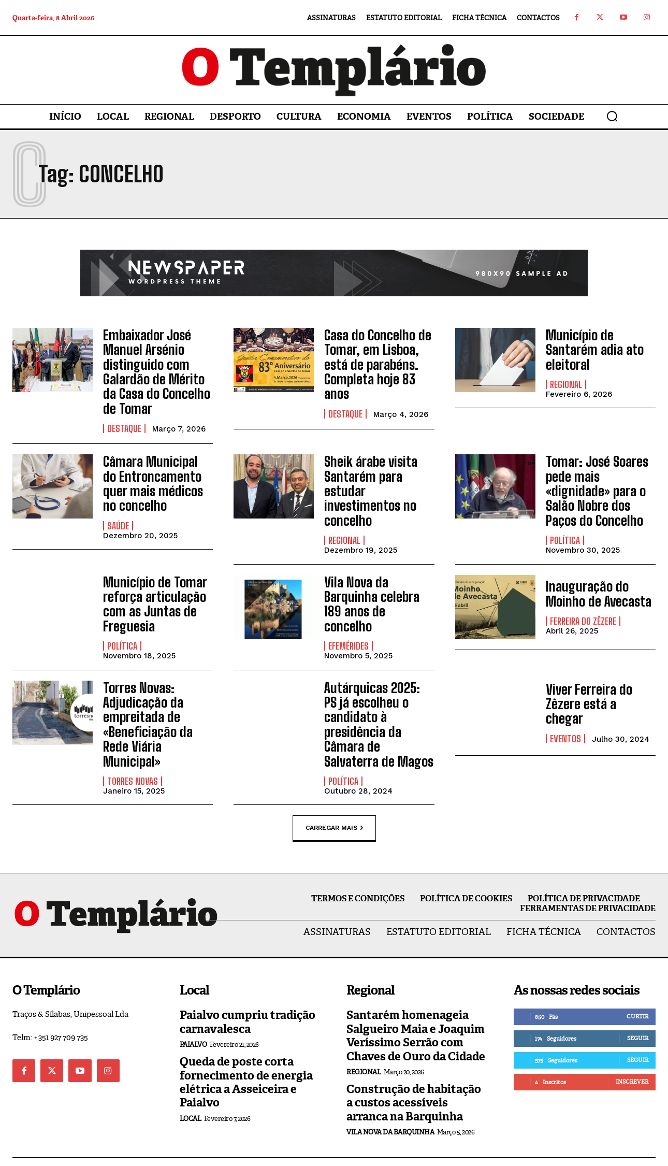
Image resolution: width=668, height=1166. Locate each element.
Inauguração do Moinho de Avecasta (595, 582)
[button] (612, 116)
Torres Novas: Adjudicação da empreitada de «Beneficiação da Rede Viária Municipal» (157, 699)
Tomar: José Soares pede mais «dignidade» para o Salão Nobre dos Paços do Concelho (601, 482)
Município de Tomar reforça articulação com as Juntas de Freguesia (151, 590)
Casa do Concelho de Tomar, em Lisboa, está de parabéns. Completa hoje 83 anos (374, 362)
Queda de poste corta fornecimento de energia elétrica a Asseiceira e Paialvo (246, 1060)
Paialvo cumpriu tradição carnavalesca (247, 1000)
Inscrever (632, 1059)
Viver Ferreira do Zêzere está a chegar (597, 688)
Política (565, 529)
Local (190, 1096)
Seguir (637, 1016)
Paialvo (193, 1022)
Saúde (118, 515)
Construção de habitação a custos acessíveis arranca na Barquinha (413, 1081)
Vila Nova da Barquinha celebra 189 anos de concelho (377, 584)
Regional (566, 381)
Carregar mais (334, 806)
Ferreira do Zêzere (583, 608)
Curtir (637, 994)
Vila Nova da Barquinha (390, 1110)
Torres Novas (132, 746)
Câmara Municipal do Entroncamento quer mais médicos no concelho (155, 475)
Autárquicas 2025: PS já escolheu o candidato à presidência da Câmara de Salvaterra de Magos (378, 705)
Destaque (124, 422)
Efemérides (348, 617)
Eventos (565, 714)
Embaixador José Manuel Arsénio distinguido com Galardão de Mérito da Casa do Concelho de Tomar (157, 368)
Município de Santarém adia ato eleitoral (592, 348)
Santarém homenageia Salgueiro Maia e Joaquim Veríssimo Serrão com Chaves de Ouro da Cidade (415, 1014)
